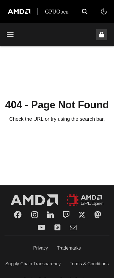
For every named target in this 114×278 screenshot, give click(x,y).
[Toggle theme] (103, 11)
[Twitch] (66, 214)
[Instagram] (34, 214)
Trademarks (69, 248)
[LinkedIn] (50, 214)
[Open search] (85, 11)
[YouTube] (41, 227)
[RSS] (57, 227)
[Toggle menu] (10, 34)
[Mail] (73, 227)
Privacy (40, 248)
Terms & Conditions (89, 263)
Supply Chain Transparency (33, 263)
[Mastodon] (97, 214)
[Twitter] (82, 214)
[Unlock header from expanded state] (101, 34)
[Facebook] (17, 214)
